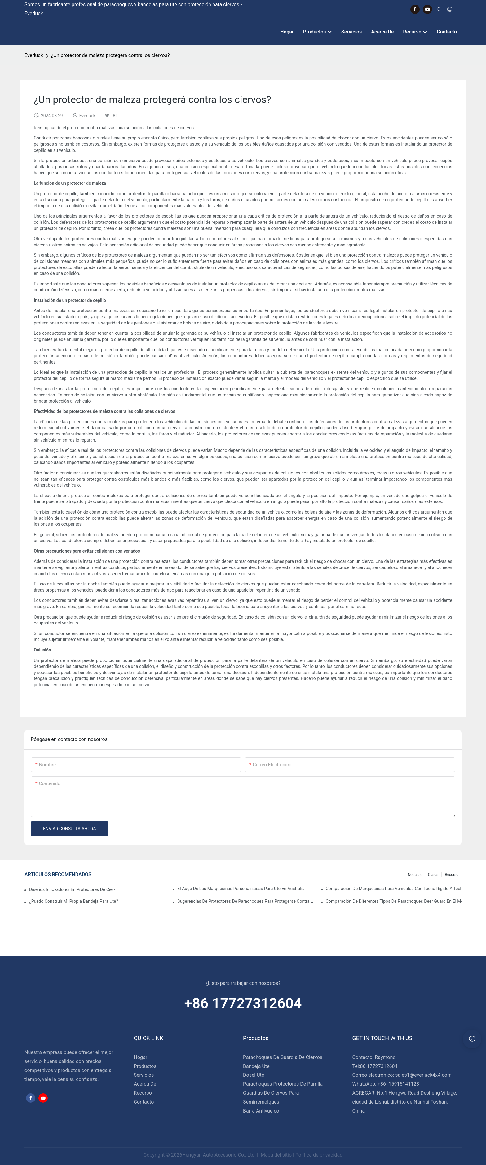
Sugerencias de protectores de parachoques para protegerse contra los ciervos (245, 901)
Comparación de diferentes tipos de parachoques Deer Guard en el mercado (394, 901)
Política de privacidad (318, 1155)
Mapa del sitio (276, 1155)
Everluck (33, 55)
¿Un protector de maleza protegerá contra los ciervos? (110, 55)
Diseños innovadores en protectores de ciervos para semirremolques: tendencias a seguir (72, 889)
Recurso (451, 874)
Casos (433, 874)
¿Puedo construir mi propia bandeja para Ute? (73, 901)
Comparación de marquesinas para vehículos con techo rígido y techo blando (394, 888)
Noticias (414, 874)
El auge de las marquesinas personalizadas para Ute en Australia (240, 888)
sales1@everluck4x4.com (423, 1075)
